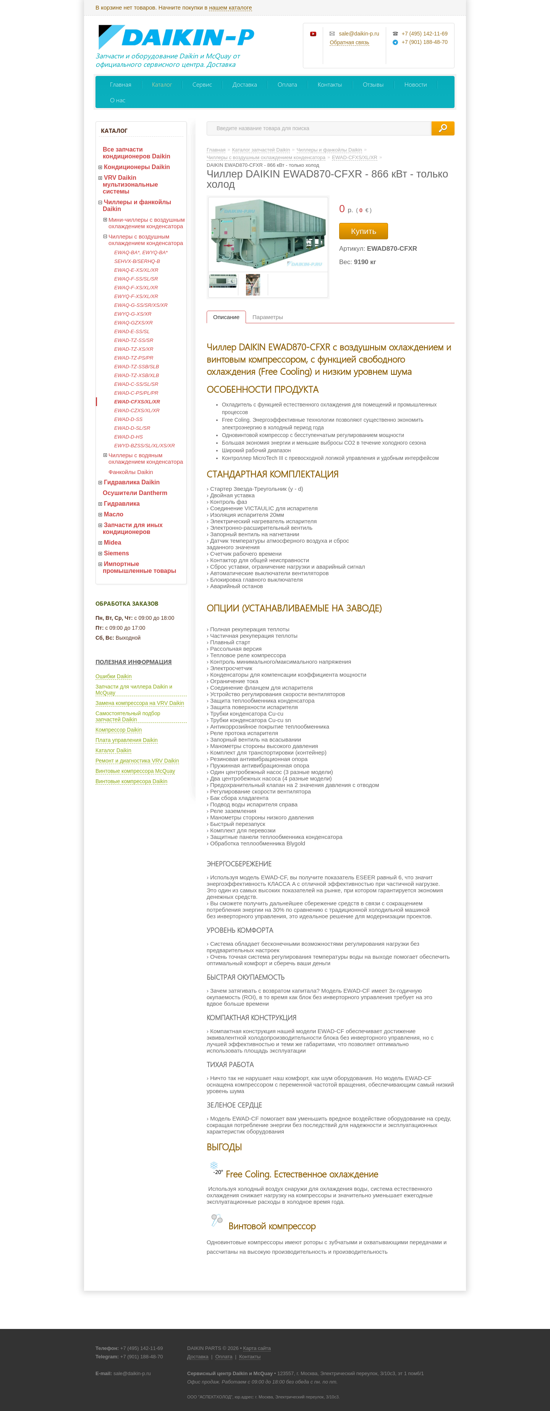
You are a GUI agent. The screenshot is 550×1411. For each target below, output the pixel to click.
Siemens (116, 553)
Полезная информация (133, 662)
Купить (363, 231)
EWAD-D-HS (128, 437)
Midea (112, 542)
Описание (226, 317)
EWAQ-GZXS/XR (133, 323)
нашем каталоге (230, 7)
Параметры (267, 317)
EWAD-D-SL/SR (132, 428)
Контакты (330, 84)
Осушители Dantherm (135, 493)
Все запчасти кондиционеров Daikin (136, 153)
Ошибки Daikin (113, 676)
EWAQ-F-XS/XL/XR (136, 287)
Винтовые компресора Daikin (131, 781)
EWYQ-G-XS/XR (133, 314)
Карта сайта (257, 1348)
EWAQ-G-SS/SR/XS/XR (141, 305)
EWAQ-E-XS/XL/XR (136, 270)
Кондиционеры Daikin (137, 167)
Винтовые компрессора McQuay (135, 771)
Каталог (162, 84)
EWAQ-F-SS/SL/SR (136, 279)
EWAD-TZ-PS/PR (133, 358)
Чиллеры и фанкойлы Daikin (137, 205)
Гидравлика (122, 503)
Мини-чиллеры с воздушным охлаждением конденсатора (146, 222)
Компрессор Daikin (118, 730)
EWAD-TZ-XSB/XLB (136, 375)
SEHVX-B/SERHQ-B (137, 261)
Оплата (287, 84)
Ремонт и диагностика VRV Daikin (137, 761)
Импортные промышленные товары (139, 567)
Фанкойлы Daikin (130, 472)
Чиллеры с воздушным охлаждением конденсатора (145, 239)
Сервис (202, 84)
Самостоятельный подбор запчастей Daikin (127, 716)
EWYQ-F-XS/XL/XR (136, 296)
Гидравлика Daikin (132, 482)
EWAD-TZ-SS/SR (133, 340)
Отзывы (373, 84)
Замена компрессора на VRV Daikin (139, 703)
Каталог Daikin (113, 750)
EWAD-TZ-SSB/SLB (136, 366)
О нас (117, 100)
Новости (415, 84)
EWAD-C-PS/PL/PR (136, 393)
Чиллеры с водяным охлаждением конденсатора (145, 458)
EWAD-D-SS (128, 419)
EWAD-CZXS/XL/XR (137, 410)
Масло (113, 514)
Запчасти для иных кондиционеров (133, 528)
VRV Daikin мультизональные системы (130, 184)
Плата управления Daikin (126, 740)
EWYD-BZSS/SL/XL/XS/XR (144, 445)
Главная (120, 84)
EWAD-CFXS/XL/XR (137, 402)
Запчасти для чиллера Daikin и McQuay (133, 690)
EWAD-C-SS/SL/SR (136, 384)
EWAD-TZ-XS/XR (133, 349)
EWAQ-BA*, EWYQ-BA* (141, 252)
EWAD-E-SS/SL (132, 331)
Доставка (245, 84)
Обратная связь (349, 42)
